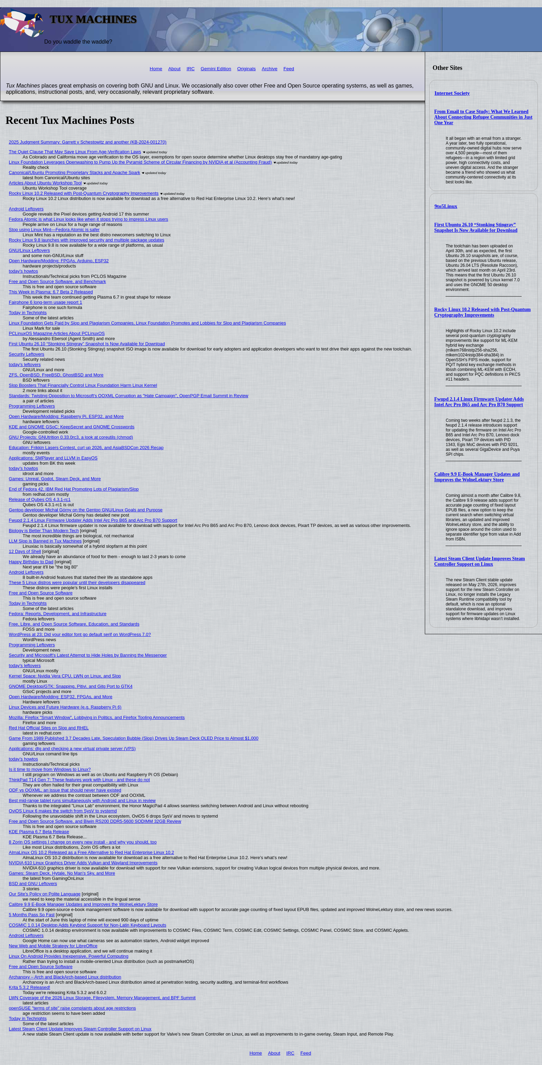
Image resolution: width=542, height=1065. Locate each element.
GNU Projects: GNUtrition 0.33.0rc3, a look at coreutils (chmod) (71, 437)
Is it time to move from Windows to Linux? (50, 769)
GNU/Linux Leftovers (29, 250)
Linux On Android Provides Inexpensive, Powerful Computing (69, 956)
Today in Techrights (28, 312)
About (174, 68)
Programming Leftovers (32, 406)
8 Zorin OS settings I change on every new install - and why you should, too (83, 842)
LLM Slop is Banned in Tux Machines (45, 541)
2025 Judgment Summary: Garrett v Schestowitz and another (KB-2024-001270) (88, 142)
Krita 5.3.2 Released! (29, 987)
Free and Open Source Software (41, 592)
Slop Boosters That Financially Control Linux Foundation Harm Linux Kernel (83, 385)
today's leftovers (25, 364)
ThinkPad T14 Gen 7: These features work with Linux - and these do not (79, 779)
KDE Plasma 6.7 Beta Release (39, 831)
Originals (246, 68)
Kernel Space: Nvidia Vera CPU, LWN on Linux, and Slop (65, 676)
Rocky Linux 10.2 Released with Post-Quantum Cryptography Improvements (482, 312)
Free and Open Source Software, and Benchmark (57, 281)
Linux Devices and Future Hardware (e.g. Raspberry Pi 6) (65, 707)
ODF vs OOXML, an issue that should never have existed (65, 790)
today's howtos (23, 271)
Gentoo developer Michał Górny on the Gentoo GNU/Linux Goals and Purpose (86, 509)
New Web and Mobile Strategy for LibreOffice (53, 945)
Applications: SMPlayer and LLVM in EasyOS (53, 458)
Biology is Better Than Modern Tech (44, 530)
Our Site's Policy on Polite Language (45, 893)
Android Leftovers (26, 208)
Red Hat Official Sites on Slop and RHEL (49, 727)
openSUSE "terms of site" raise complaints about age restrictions (72, 1008)
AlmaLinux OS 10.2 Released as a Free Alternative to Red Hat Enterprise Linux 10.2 (91, 852)
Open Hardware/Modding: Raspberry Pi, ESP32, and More (66, 416)
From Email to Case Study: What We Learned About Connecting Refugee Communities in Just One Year (483, 117)
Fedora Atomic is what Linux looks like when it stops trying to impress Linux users (88, 219)
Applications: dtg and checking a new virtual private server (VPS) (72, 748)
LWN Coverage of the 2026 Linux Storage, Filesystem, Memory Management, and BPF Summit (102, 997)
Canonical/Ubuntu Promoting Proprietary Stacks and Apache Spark (74, 172)
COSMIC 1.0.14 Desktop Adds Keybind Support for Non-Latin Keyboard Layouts (87, 925)
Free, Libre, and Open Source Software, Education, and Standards (74, 624)
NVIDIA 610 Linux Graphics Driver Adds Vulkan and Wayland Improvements (83, 862)
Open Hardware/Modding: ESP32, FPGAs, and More (60, 696)
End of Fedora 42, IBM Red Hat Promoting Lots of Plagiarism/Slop (74, 489)
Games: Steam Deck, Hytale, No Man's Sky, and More (62, 873)
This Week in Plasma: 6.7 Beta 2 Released (51, 291)
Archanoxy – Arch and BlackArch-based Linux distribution (65, 977)
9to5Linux (445, 206)
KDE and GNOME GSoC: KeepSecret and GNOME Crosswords (71, 426)
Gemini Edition (215, 68)
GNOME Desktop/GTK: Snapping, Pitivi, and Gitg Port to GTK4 (71, 686)
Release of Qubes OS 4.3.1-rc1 (40, 499)
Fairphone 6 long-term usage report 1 (45, 302)
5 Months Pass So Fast (32, 914)
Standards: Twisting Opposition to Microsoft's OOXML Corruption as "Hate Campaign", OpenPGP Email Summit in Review (129, 395)
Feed (288, 68)
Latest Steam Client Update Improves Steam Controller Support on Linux (479, 561)
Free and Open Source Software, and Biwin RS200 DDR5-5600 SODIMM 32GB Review (95, 821)
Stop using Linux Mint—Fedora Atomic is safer (54, 229)
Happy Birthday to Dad (31, 561)
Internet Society (452, 93)
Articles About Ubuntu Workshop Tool (45, 182)
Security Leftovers (26, 354)
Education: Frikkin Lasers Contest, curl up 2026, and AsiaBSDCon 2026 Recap (86, 447)
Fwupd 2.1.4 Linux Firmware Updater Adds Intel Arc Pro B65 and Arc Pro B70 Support (479, 402)
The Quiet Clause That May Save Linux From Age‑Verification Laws (75, 151)
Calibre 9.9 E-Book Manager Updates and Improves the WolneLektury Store (477, 477)
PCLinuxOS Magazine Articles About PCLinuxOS (57, 333)
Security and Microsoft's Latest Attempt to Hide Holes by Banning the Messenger (88, 655)
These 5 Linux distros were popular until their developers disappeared (77, 582)
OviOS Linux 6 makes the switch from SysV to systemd (63, 810)
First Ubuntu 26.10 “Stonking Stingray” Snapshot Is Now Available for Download (475, 227)
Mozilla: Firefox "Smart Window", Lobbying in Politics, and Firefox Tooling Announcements (97, 717)
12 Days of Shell (25, 551)
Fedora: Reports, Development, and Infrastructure (57, 613)
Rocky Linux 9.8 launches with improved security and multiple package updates (87, 240)
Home (156, 68)
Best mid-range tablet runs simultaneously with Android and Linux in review (82, 800)
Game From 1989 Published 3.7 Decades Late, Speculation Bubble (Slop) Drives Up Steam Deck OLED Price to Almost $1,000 (134, 738)
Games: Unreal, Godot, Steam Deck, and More (55, 478)
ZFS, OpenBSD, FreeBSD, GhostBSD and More (56, 374)
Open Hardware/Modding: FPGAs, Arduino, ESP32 (59, 260)
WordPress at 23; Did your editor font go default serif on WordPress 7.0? (80, 634)
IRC (191, 68)
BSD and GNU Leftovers (33, 883)
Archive (269, 68)
